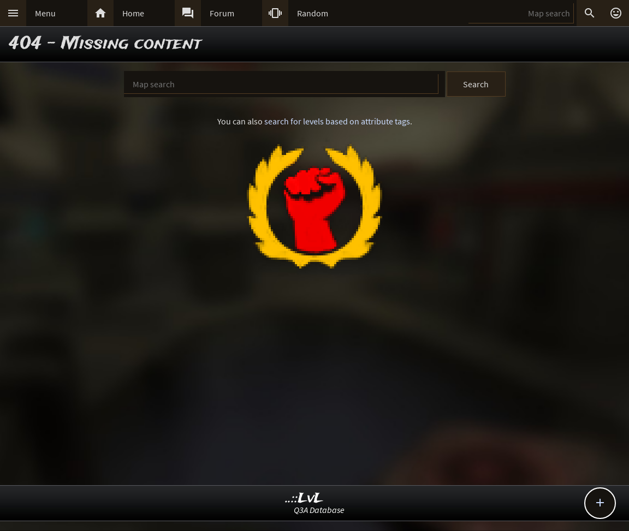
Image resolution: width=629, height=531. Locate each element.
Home (133, 13)
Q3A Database (319, 509)
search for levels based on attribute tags (337, 121)
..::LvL (304, 498)
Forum (222, 13)
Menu (45, 13)
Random (312, 13)
